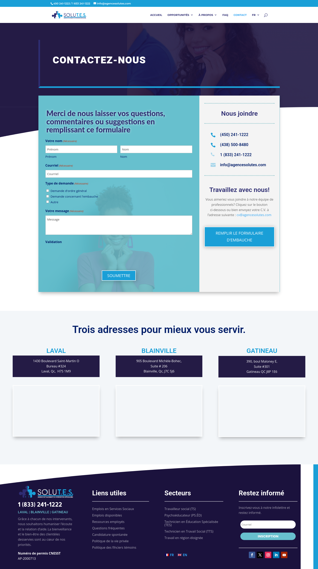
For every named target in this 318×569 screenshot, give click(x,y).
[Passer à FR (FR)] (169, 555)
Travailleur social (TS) (180, 509)
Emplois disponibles (107, 515)
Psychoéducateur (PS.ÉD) (183, 515)
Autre (54, 202)
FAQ (225, 14)
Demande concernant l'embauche (74, 196)
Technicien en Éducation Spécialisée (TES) (191, 523)
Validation (53, 242)
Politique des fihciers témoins (114, 547)
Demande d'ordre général (68, 191)
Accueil (156, 14)
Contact (240, 14)
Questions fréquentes (108, 528)
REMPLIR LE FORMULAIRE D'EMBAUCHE (239, 236)
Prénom (51, 157)
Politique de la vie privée (110, 541)
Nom (123, 157)
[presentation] (76, 254)
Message (118, 225)
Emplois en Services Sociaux (113, 509)
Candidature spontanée (110, 534)
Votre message (64, 211)
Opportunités (178, 14)
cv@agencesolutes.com (254, 215)
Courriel (59, 165)
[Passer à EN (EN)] (182, 555)
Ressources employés (108, 522)
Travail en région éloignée (184, 538)
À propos (206, 14)
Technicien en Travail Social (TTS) (189, 531)
